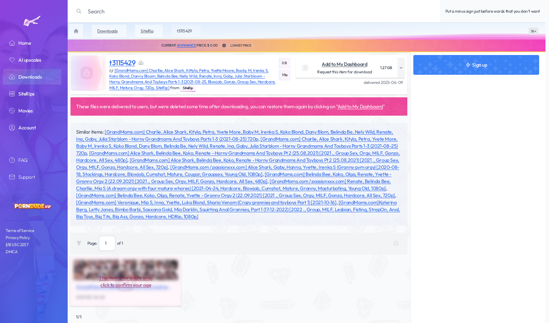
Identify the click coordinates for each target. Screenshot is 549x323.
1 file (285, 75)
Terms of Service (20, 230)
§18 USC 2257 (17, 244)
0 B (284, 63)
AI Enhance (186, 45)
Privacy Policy (18, 237)
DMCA (11, 251)
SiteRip (188, 88)
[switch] (533, 31)
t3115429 (122, 62)
